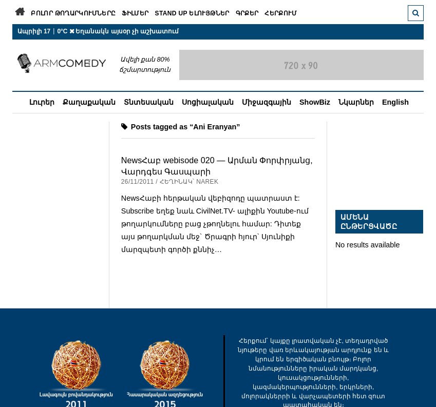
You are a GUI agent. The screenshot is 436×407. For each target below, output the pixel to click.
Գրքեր (247, 13)
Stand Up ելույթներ (192, 13)
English (395, 102)
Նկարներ (356, 102)
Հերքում (280, 13)
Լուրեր (41, 102)
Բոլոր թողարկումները (73, 13)
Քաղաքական (89, 102)
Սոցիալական (208, 102)
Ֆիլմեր (135, 13)
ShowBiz (314, 102)
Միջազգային (266, 102)
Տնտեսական (149, 102)
